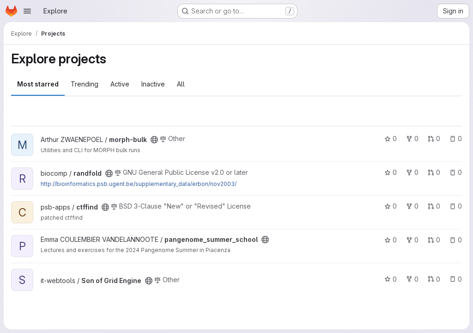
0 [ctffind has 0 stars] (390, 206)
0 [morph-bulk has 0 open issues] (455, 138)
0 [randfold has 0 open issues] (455, 172)
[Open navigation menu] (27, 11)
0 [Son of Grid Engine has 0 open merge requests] (434, 279)
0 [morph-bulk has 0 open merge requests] (434, 138)
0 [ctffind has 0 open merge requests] (434, 206)
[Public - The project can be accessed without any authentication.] (154, 139)
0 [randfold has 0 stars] (390, 172)
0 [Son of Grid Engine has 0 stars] (390, 279)
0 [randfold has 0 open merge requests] (434, 172)
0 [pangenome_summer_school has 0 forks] (412, 240)
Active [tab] (119, 84)
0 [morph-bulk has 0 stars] (390, 138)
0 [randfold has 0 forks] (412, 172)
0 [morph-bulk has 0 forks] (412, 138)
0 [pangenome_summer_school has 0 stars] (390, 240)
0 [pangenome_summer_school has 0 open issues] (455, 240)
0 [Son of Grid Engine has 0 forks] (412, 279)
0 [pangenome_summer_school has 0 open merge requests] (434, 240)
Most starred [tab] (38, 84)
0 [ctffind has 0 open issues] (455, 206)
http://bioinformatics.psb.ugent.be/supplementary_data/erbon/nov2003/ (138, 183)
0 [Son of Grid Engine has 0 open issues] (455, 279)
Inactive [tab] (153, 84)
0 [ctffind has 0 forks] (412, 206)
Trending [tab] (84, 84)
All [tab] (181, 84)
